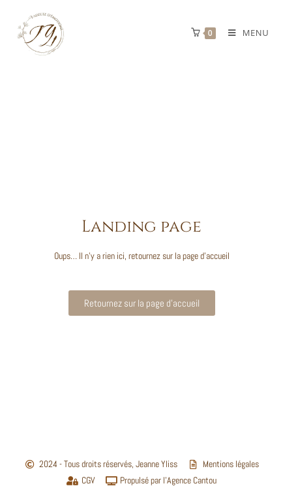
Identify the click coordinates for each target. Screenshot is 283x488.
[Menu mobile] (243, 32)
